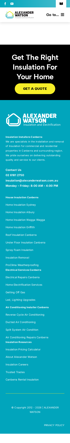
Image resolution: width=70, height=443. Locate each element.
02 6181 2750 (15, 175)
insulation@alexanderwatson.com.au (32, 180)
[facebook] (5, 3)
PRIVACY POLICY (54, 425)
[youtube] (11, 3)
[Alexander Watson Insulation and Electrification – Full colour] (20, 13)
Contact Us (13, 170)
